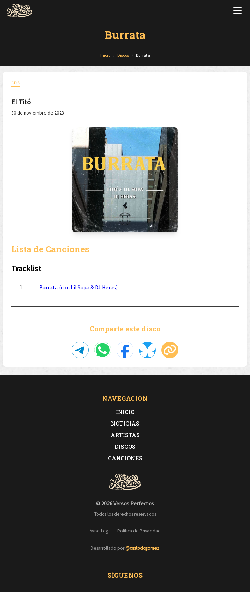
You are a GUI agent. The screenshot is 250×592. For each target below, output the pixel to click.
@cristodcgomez (142, 548)
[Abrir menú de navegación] (237, 10)
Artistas (125, 435)
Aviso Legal (101, 531)
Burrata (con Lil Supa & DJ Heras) (78, 287)
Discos (125, 446)
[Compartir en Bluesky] (147, 350)
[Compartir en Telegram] (80, 350)
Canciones (125, 458)
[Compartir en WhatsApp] (102, 350)
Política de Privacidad (139, 531)
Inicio (125, 411)
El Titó (21, 101)
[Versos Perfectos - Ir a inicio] (20, 10)
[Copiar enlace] (169, 350)
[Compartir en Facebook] (125, 350)
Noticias (125, 423)
